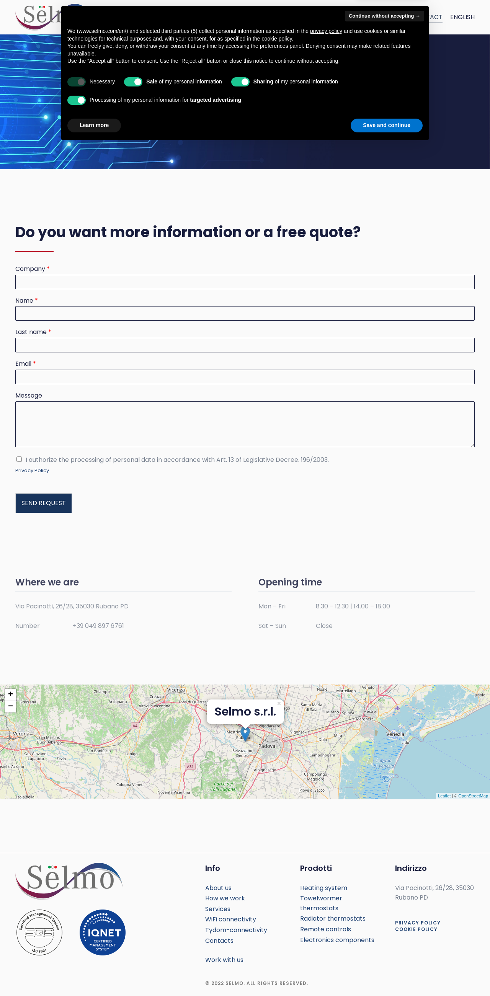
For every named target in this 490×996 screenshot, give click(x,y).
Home (176, 17)
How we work (330, 17)
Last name (33, 332)
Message (28, 396)
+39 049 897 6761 (98, 625)
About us (207, 17)
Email (25, 364)
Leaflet (444, 796)
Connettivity (383, 17)
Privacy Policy (32, 470)
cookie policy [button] (276, 888)
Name (26, 301)
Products (282, 17)
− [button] (10, 706)
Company (32, 269)
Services (244, 17)
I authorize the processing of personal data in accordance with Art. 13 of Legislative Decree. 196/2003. (177, 459)
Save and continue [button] (386, 975)
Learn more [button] (94, 975)
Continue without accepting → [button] (384, 866)
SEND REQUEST (43, 503)
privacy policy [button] (326, 881)
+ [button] (10, 695)
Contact (427, 17)
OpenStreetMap (473, 796)
